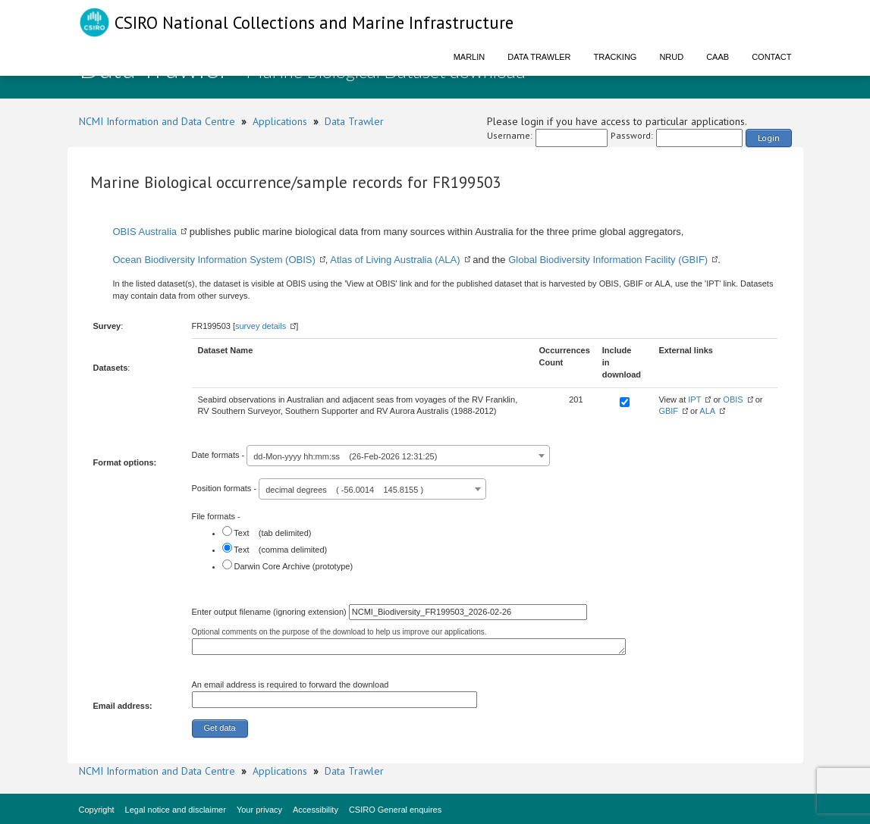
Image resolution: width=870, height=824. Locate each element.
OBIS (733, 399)
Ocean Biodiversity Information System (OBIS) (214, 259)
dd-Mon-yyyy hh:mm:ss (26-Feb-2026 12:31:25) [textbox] (345, 456)
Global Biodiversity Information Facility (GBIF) (608, 259)
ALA (707, 410)
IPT (694, 399)
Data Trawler (538, 56)
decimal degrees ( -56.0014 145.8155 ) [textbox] (344, 489)
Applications (280, 121)
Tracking (615, 56)
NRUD (671, 56)
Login (769, 137)
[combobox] (398, 455)
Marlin (469, 56)
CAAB (717, 56)
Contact (771, 56)
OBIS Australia (145, 231)
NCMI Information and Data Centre (157, 121)
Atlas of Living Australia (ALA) (395, 259)
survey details (260, 326)
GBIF (668, 410)
